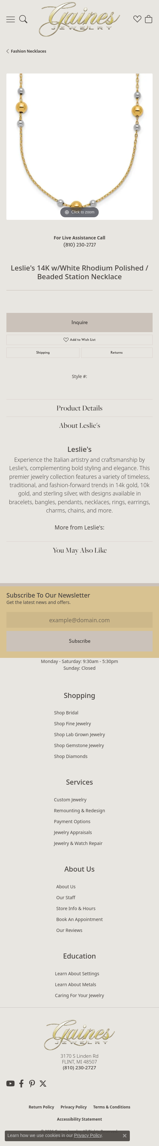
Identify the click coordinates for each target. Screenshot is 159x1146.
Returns (117, 352)
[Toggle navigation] (10, 19)
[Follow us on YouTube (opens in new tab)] (10, 1084)
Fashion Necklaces (28, 51)
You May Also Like (80, 550)
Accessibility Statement (79, 1119)
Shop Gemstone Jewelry (79, 745)
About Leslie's (79, 425)
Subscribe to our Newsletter (48, 595)
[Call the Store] (79, 1067)
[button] (23, 19)
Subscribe (79, 641)
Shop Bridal (66, 713)
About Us (65, 886)
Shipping (43, 352)
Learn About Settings (77, 973)
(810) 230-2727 (79, 245)
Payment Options (72, 821)
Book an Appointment (79, 919)
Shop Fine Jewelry (72, 723)
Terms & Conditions (111, 1107)
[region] (79, 146)
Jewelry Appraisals (73, 832)
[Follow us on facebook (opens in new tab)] (21, 1084)
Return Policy (41, 1107)
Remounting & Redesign (79, 810)
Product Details (79, 408)
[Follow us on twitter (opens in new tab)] (43, 1084)
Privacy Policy (74, 1107)
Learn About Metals (75, 984)
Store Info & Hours (75, 908)
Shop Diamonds (71, 756)
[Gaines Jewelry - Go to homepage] (79, 1034)
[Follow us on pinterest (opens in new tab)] (32, 1084)
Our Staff (65, 897)
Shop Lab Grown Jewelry (79, 734)
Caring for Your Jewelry (79, 995)
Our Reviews (69, 930)
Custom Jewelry (70, 800)
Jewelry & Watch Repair (78, 843)
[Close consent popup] (125, 1136)
